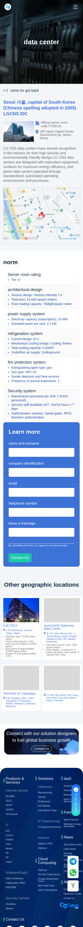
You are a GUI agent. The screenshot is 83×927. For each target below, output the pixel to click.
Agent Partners (71, 819)
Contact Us (69, 898)
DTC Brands (44, 806)
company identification (26, 463)
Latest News (70, 849)
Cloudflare (11, 904)
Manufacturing (45, 792)
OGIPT (9, 805)
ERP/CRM (11, 887)
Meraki (9, 848)
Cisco (8, 844)
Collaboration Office (15, 883)
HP (7, 857)
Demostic (68, 795)
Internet (41, 797)
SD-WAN (10, 796)
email (13, 483)
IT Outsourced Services (49, 827)
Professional (44, 801)
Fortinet (9, 839)
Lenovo (9, 835)
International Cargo (47, 810)
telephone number (23, 503)
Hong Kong (69, 786)
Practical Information (69, 854)
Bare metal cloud (46, 885)
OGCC (9, 801)
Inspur (9, 862)
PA (7, 853)
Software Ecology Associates (72, 825)
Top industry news (72, 844)
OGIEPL (10, 809)
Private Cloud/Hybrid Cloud (48, 880)
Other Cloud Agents (47, 890)
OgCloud (42, 870)
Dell (8, 831)
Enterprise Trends (72, 894)
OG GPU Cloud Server (49, 874)
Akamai (9, 908)
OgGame (42, 848)
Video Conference (14, 878)
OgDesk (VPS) (45, 843)
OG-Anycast (12, 814)
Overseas (68, 790)
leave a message (22, 523)
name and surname (24, 443)
